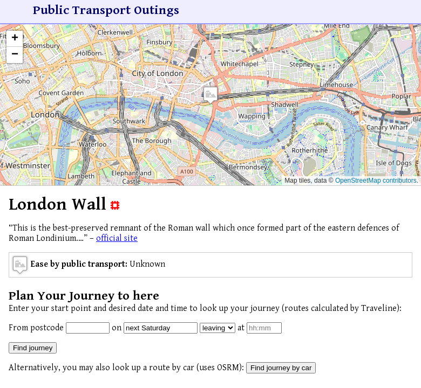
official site (117, 238)
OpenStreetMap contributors (376, 180)
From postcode (36, 328)
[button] (210, 95)
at (241, 328)
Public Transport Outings (106, 10)
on (116, 328)
